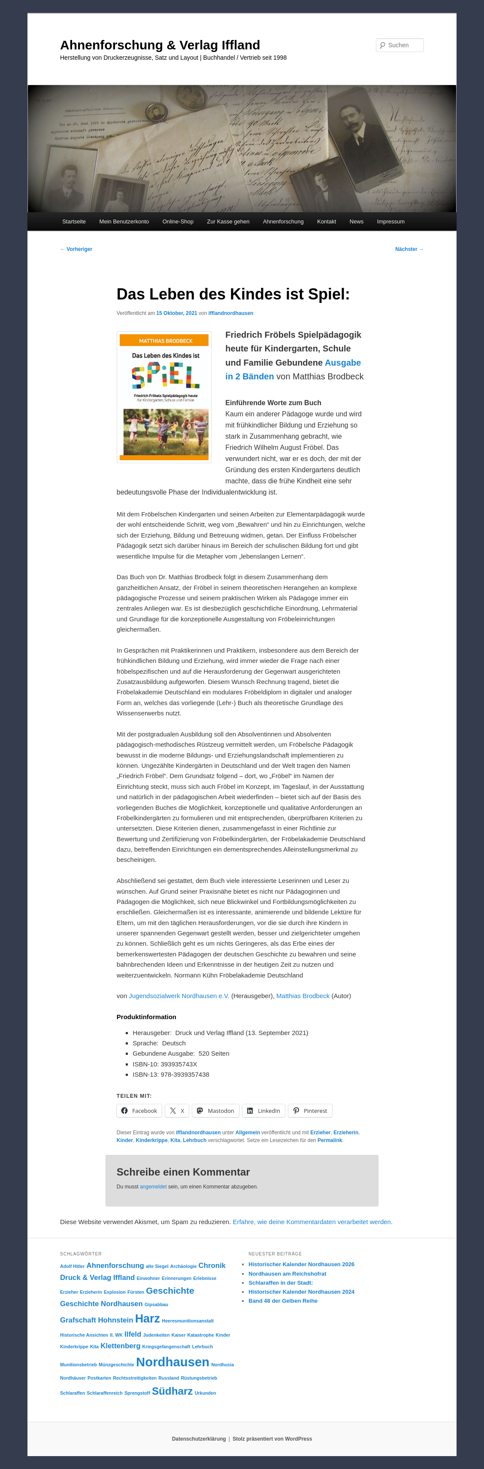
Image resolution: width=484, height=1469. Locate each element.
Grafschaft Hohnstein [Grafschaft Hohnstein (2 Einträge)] (96, 1320)
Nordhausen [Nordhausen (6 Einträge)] (172, 1362)
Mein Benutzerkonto (124, 221)
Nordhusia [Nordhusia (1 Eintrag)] (222, 1364)
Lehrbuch (195, 1140)
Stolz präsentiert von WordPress (272, 1439)
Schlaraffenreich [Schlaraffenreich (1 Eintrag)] (105, 1393)
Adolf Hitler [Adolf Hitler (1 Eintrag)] (72, 1266)
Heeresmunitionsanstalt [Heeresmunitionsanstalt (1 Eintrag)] (188, 1320)
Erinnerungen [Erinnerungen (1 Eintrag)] (176, 1278)
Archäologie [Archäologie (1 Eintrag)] (183, 1266)
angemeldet (153, 1187)
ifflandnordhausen (231, 313)
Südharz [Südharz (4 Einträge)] (172, 1391)
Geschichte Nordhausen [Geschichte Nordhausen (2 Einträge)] (101, 1304)
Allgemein (248, 1133)
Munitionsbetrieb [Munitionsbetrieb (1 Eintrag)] (78, 1364)
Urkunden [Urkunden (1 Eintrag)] (205, 1393)
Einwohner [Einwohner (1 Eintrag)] (148, 1278)
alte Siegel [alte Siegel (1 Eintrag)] (157, 1266)
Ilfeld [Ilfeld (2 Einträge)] (132, 1334)
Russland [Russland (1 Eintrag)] (168, 1377)
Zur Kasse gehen (228, 221)
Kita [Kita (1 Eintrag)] (94, 1346)
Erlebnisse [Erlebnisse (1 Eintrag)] (205, 1278)
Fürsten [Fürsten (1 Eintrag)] (135, 1292)
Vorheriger (76, 249)
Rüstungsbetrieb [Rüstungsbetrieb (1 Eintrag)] (199, 1377)
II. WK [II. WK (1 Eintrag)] (116, 1335)
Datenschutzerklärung (199, 1439)
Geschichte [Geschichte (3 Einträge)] (170, 1290)
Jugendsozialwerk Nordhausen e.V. (179, 995)
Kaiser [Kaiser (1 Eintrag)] (179, 1335)
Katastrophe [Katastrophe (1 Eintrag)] (201, 1335)
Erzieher (320, 1133)
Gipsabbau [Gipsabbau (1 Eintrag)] (156, 1304)
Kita (175, 1140)
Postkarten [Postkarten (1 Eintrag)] (99, 1377)
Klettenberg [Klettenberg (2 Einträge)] (120, 1346)
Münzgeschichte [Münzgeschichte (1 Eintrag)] (116, 1364)
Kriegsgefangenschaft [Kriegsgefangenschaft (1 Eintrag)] (166, 1346)
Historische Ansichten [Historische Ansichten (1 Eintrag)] (84, 1335)
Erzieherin (345, 1133)
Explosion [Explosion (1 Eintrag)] (115, 1292)
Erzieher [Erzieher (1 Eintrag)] (69, 1292)
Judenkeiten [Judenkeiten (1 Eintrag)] (156, 1335)
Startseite (74, 221)
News (357, 221)
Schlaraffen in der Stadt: (280, 1283)
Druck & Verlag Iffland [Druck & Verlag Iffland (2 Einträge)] (97, 1278)
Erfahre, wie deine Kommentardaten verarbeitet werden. (313, 1221)
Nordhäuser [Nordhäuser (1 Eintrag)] (73, 1377)
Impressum (391, 221)
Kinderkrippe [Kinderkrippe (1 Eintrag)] (74, 1346)
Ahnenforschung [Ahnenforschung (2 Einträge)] (115, 1265)
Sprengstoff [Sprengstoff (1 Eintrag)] (137, 1393)
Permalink (330, 1140)
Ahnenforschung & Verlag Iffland (160, 45)
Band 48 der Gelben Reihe (283, 1301)
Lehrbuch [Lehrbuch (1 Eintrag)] (202, 1346)
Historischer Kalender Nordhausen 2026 (301, 1264)
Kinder (125, 1140)
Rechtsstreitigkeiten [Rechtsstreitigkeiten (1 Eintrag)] (135, 1377)
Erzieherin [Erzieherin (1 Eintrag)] (91, 1292)
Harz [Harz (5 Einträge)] (147, 1318)
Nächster (409, 249)
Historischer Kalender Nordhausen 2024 (301, 1292)
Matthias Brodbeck (303, 995)
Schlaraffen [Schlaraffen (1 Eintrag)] (72, 1393)
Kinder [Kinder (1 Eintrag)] (223, 1335)
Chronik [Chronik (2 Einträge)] (212, 1265)
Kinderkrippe (152, 1140)
